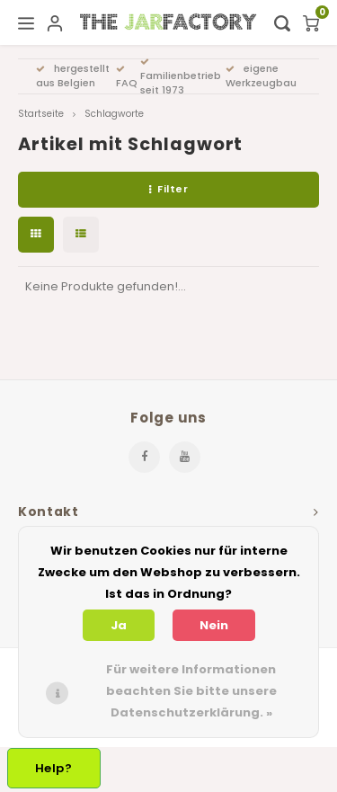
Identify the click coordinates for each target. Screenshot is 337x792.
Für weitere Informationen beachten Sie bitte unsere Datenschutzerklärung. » (191, 691)
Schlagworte (114, 113)
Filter (169, 189)
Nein (214, 625)
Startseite (41, 113)
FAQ (126, 77)
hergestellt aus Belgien (73, 75)
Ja (119, 625)
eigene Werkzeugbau (261, 75)
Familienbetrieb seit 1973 (180, 77)
